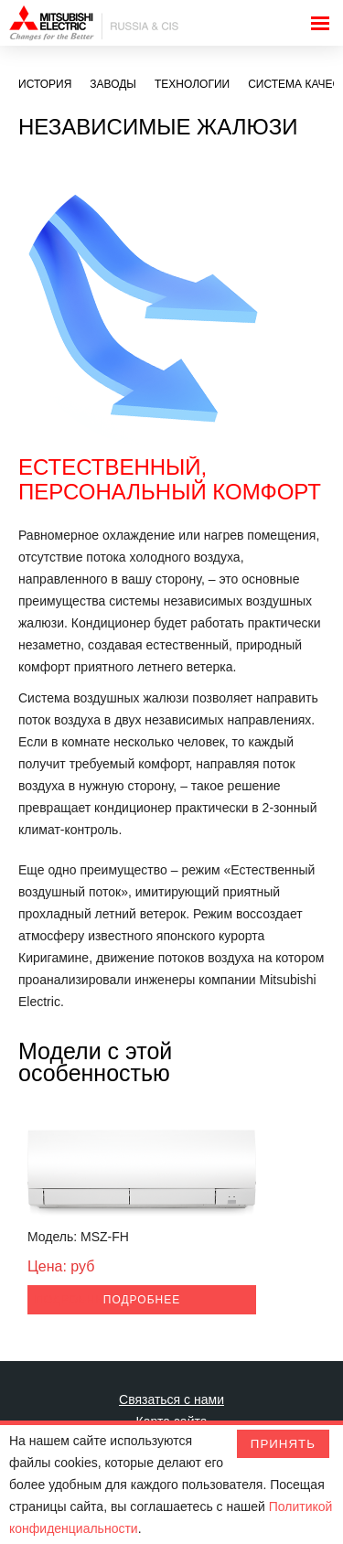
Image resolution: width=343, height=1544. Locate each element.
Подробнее (73, 1299)
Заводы (113, 84)
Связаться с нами (171, 1399)
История (44, 84)
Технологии (192, 84)
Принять (283, 1444)
